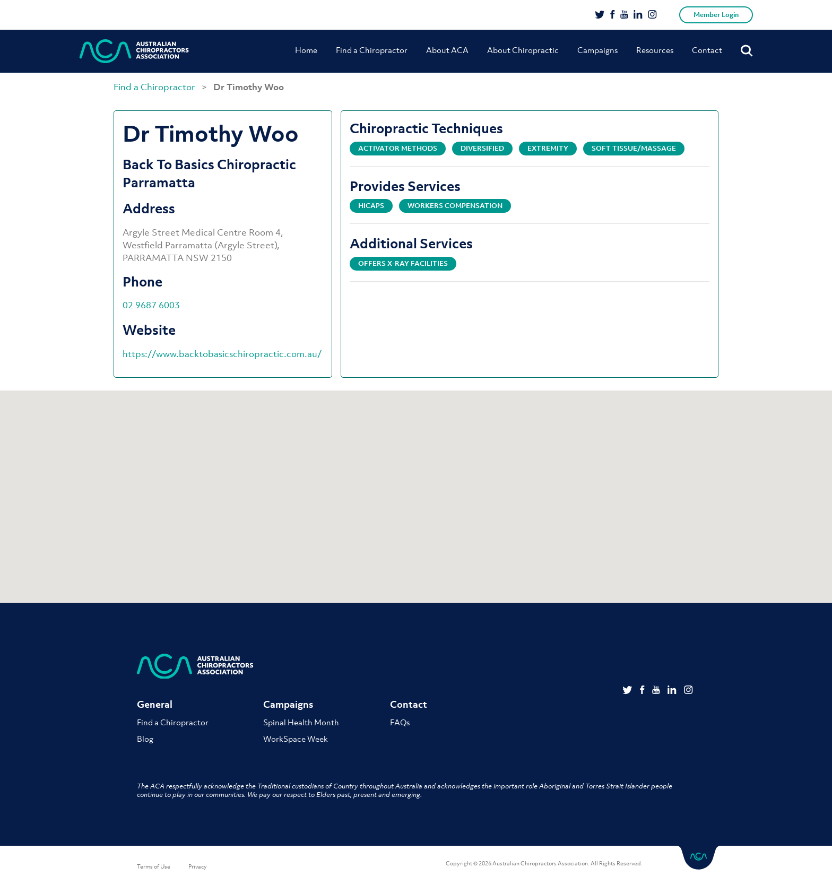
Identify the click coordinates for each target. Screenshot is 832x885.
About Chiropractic (523, 50)
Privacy (197, 866)
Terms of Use (153, 866)
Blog (145, 738)
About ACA (447, 50)
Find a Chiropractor (372, 50)
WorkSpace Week (295, 738)
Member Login (716, 14)
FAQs (400, 722)
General (154, 704)
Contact (707, 50)
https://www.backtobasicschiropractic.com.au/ (222, 354)
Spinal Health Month (301, 722)
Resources (654, 50)
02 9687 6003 (151, 305)
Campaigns (597, 50)
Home (306, 50)
